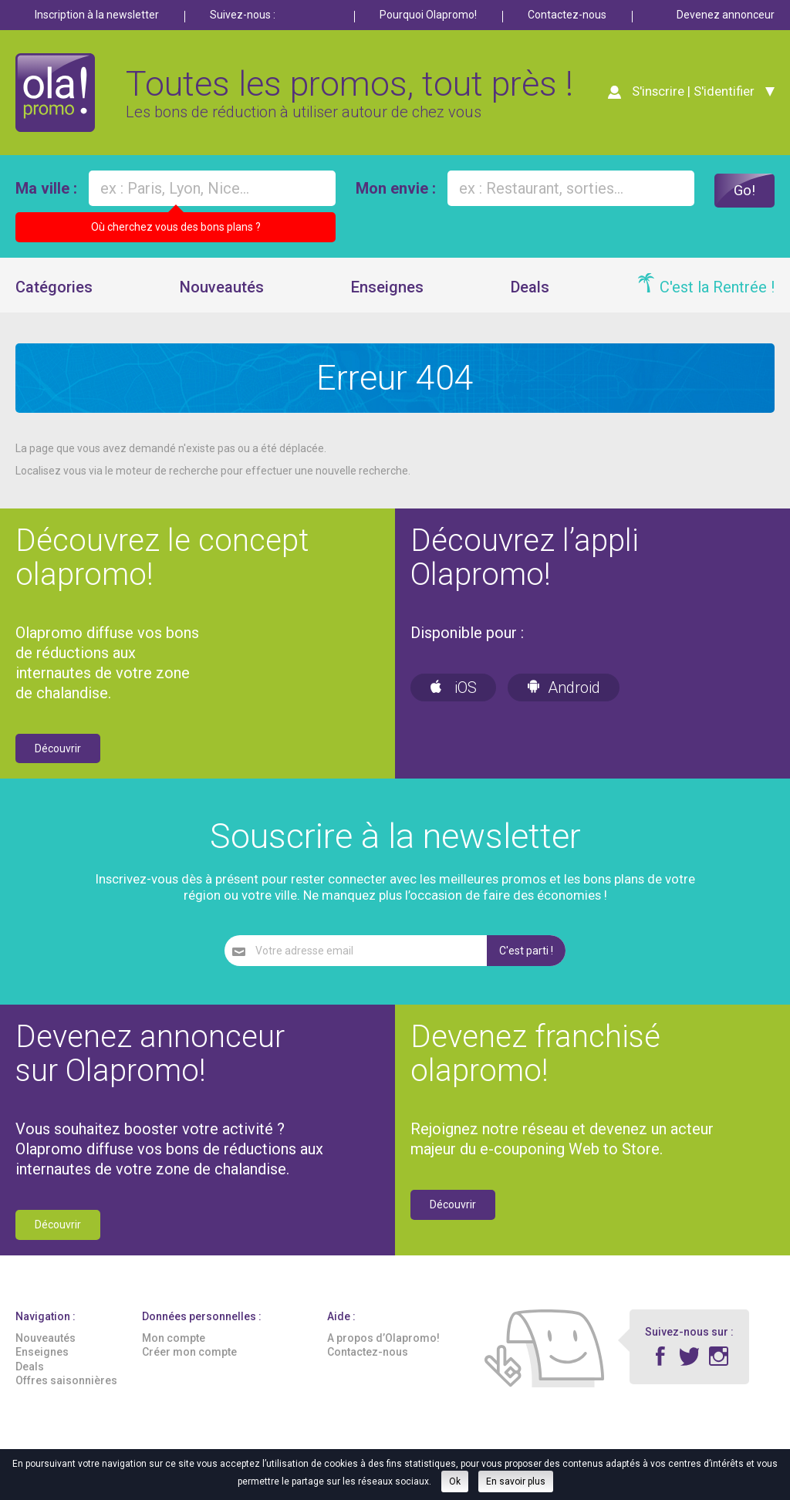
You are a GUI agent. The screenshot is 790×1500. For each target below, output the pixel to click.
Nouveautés (222, 292)
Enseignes (387, 292)
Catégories (54, 292)
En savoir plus (515, 1481)
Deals (530, 292)
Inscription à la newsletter (97, 14)
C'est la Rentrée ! (717, 292)
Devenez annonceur (726, 14)
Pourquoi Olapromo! (428, 14)
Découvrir (58, 754)
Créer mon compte (189, 1358)
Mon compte (173, 1344)
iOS (453, 693)
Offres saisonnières (66, 1386)
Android (563, 693)
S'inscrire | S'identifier (690, 94)
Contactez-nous (567, 14)
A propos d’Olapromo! (383, 1344)
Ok (455, 1481)
